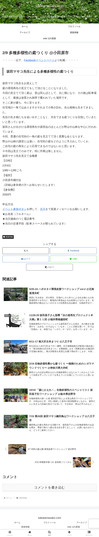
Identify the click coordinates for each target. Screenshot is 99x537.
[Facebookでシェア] (73, 250)
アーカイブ (81, 523)
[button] (49, 267)
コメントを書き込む (49, 488)
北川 (42, 209)
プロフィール (49, 523)
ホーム (17, 523)
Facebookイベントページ (39, 60)
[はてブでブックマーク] (25, 259)
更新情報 (8, 237)
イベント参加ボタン (14, 209)
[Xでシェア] (25, 250)
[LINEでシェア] (73, 259)
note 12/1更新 (73, 527)
